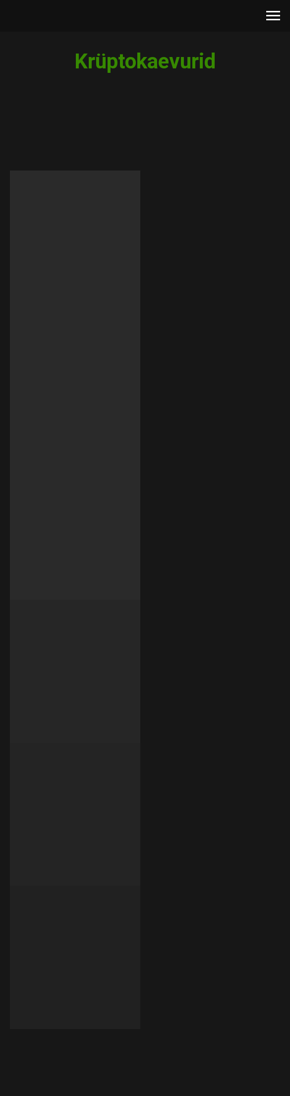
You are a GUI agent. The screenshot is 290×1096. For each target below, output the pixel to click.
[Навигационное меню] (273, 16)
